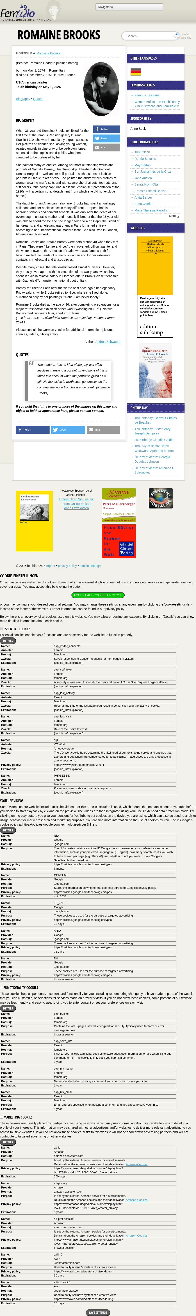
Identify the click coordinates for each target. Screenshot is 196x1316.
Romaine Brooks (48, 53)
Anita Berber (143, 197)
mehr (172, 216)
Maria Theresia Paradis (150, 210)
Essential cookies (15, 629)
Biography (23, 99)
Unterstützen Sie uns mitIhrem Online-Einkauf (76, 503)
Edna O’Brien (143, 204)
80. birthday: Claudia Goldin (153, 440)
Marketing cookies (16, 1117)
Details (8, 640)
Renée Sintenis (145, 158)
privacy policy (67, 566)
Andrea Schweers (107, 342)
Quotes (38, 99)
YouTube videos (11, 800)
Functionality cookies (19, 987)
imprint (50, 566)
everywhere (183, 34)
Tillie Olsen (142, 152)
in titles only (183, 37)
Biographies (24, 53)
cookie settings (90, 566)
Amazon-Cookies (137, 1164)
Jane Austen (143, 178)
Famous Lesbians (147, 95)
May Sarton (142, 165)
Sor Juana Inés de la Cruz (152, 171)
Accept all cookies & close (98, 595)
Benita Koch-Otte (146, 184)
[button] (106, 129)
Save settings (98, 1312)
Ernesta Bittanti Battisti (150, 191)
